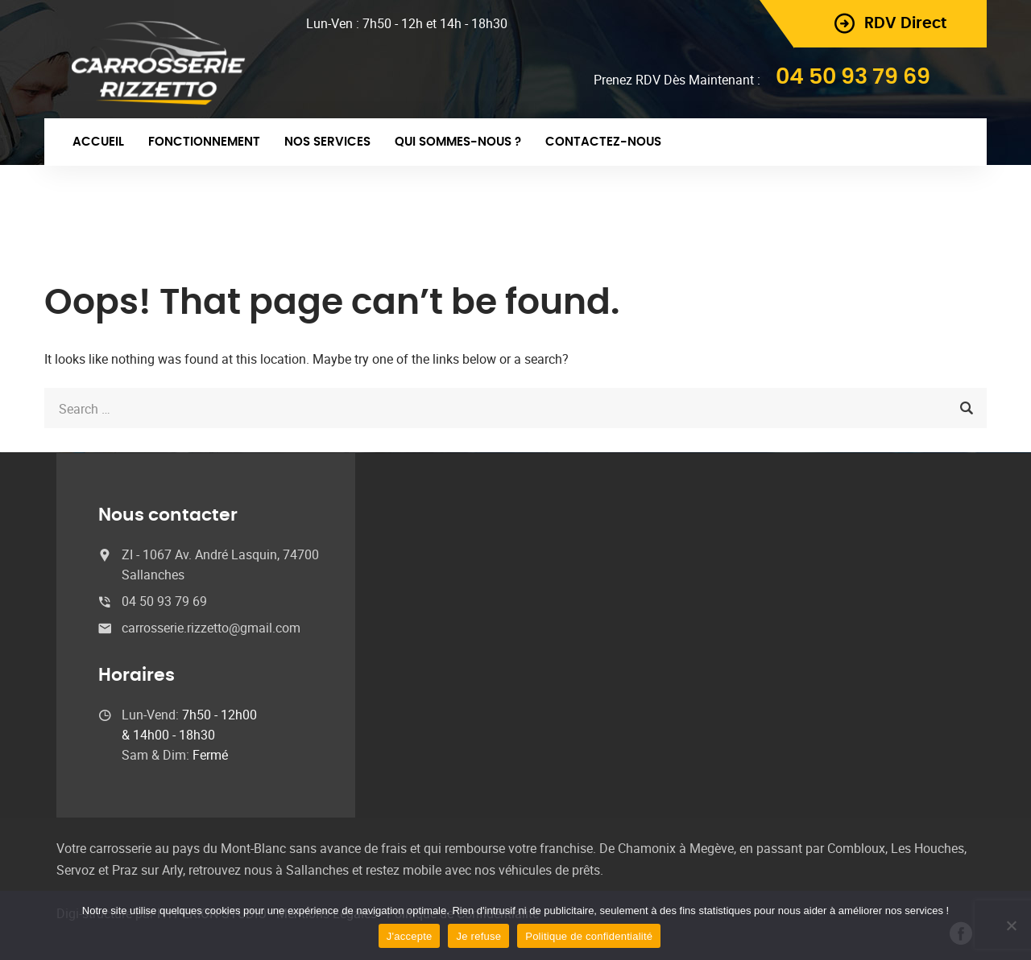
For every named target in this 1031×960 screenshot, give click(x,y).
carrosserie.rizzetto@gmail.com (211, 628)
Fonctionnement (204, 142)
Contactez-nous (603, 142)
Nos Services (327, 142)
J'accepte (410, 936)
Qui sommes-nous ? (458, 142)
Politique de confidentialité (588, 936)
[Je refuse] (1011, 925)
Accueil (98, 142)
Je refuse (478, 936)
